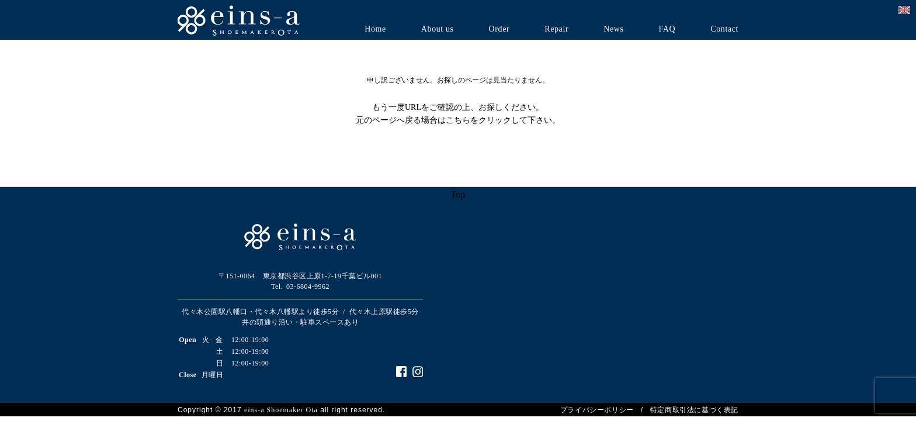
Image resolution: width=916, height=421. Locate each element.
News (613, 29)
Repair (556, 29)
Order (499, 29)
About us (437, 29)
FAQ (666, 29)
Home (375, 29)
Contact (724, 29)
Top (458, 194)
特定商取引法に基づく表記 (694, 409)
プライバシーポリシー (597, 409)
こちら (458, 120)
